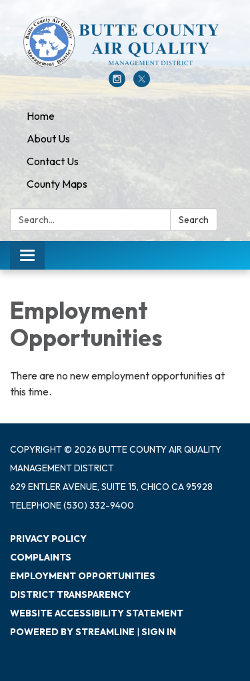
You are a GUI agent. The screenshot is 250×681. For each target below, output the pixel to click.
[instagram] (117, 83)
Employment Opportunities (82, 576)
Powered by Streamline (72, 632)
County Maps (57, 183)
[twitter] (141, 83)
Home (41, 115)
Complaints (40, 557)
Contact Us (53, 161)
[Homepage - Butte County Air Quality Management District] (125, 42)
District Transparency (70, 594)
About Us (48, 138)
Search (194, 220)
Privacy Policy (48, 539)
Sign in (158, 632)
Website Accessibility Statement (96, 613)
